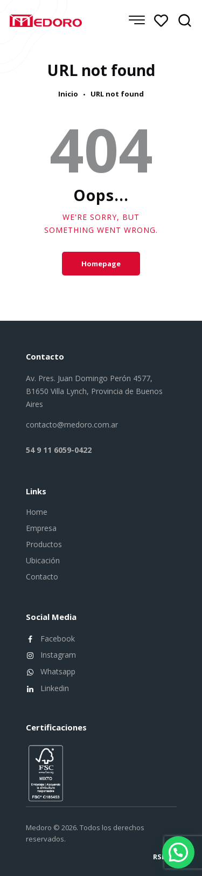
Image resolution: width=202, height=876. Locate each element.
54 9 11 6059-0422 (59, 450)
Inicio (68, 94)
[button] (178, 852)
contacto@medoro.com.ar (72, 424)
